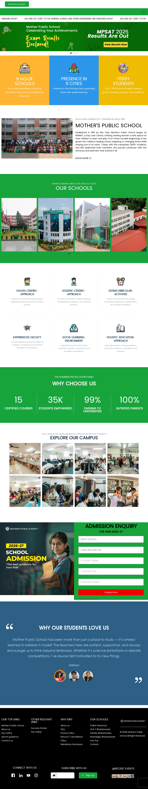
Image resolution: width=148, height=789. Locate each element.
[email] (65, 775)
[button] (71, 53)
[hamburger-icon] (143, 12)
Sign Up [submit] (88, 775)
